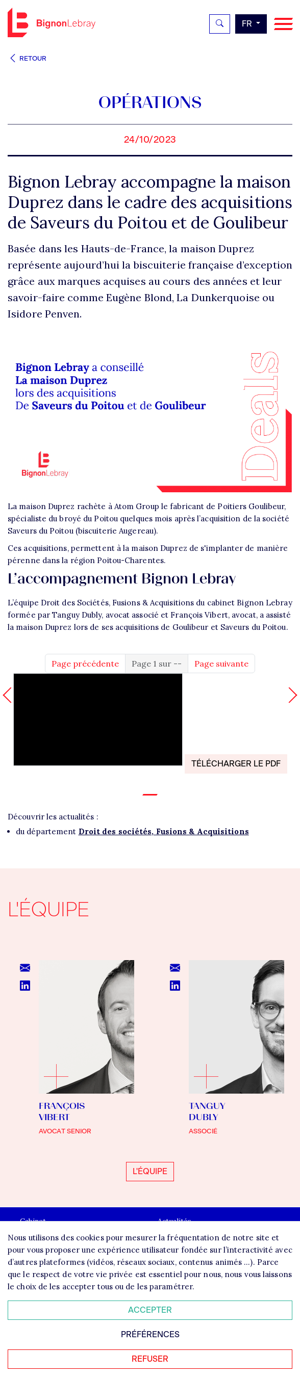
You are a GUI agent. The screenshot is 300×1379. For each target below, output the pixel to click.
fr (248, 24)
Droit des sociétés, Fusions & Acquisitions (164, 831)
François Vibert (199, 615)
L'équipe (150, 1171)
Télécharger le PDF (236, 763)
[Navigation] (283, 24)
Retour (27, 58)
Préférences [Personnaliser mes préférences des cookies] (150, 1334)
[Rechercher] (219, 24)
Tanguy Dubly (77, 615)
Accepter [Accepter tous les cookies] (150, 1310)
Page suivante (221, 663)
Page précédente (85, 663)
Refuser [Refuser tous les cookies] (150, 1359)
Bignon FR (51, 22)
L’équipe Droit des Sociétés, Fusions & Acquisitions (101, 602)
